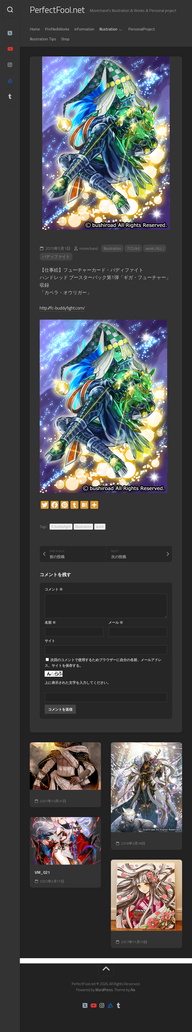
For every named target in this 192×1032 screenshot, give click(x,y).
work (100, 527)
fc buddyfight (61, 527)
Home (35, 29)
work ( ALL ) (155, 249)
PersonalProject (141, 29)
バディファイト (56, 257)
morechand (88, 249)
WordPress (104, 990)
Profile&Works (57, 29)
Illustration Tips (43, 39)
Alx (132, 990)
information (84, 29)
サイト (50, 641)
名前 (50, 623)
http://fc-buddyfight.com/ (65, 308)
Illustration (108, 29)
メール (115, 623)
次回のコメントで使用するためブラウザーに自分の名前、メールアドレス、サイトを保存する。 (103, 663)
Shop (65, 39)
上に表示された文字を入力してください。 (78, 683)
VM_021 (42, 873)
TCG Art (133, 249)
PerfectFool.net (58, 10)
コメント (54, 589)
